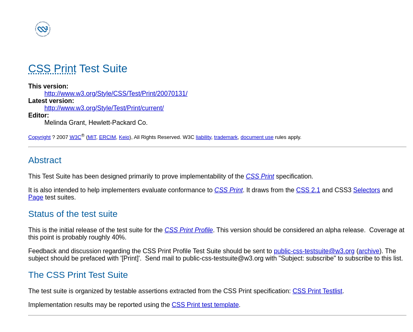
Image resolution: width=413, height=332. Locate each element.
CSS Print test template (205, 304)
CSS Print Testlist (317, 291)
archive (369, 251)
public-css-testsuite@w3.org (314, 251)
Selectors (366, 190)
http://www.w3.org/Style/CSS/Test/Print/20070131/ (116, 93)
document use (257, 137)
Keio (124, 137)
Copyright (39, 137)
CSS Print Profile (189, 230)
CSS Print (260, 176)
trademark (226, 137)
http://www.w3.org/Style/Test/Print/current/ (104, 108)
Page (35, 197)
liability (203, 137)
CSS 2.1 (308, 190)
